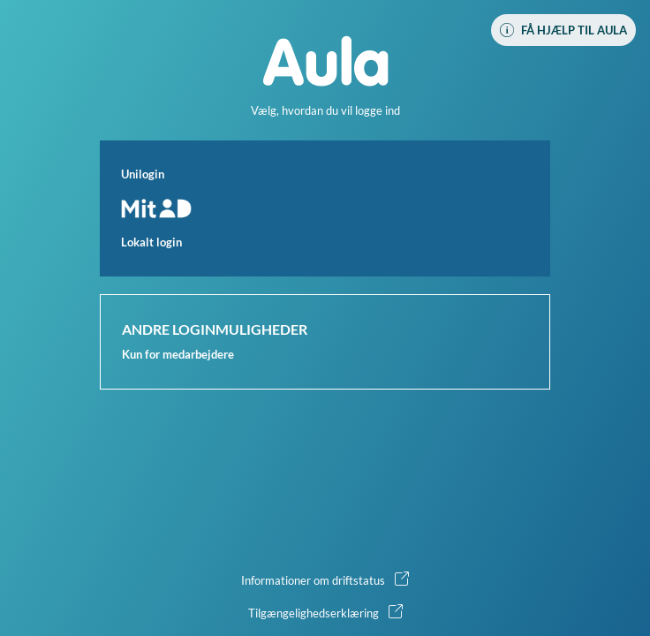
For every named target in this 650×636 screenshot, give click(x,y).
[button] (325, 208)
